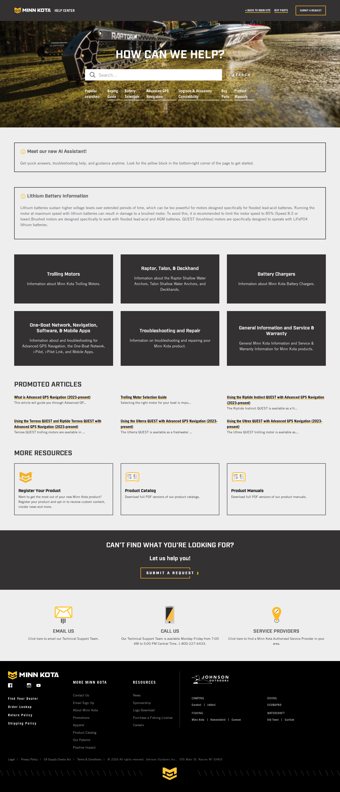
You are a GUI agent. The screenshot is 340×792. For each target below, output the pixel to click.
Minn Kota (198, 719)
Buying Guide (112, 93)
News (136, 695)
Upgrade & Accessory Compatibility (195, 93)
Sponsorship (142, 703)
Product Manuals (240, 93)
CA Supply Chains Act (57, 759)
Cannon (236, 719)
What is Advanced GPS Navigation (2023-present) (52, 397)
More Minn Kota (90, 682)
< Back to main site (258, 10)
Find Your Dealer (23, 698)
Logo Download (144, 710)
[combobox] (153, 74)
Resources (144, 682)
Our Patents (81, 740)
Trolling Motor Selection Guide (144, 397)
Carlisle (289, 719)
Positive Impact (84, 747)
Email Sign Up (83, 703)
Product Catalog (84, 732)
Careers (138, 725)
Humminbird (217, 719)
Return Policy (20, 715)
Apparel (78, 725)
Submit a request (311, 10)
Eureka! (196, 705)
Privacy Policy (29, 759)
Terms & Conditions (89, 759)
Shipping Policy (22, 723)
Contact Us (81, 695)
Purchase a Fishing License (153, 718)
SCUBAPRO (274, 705)
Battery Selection (132, 93)
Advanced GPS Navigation (157, 93)
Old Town (273, 719)
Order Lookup (20, 707)
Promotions (81, 718)
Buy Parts (281, 10)
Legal (11, 759)
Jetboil (211, 705)
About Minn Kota (85, 710)
